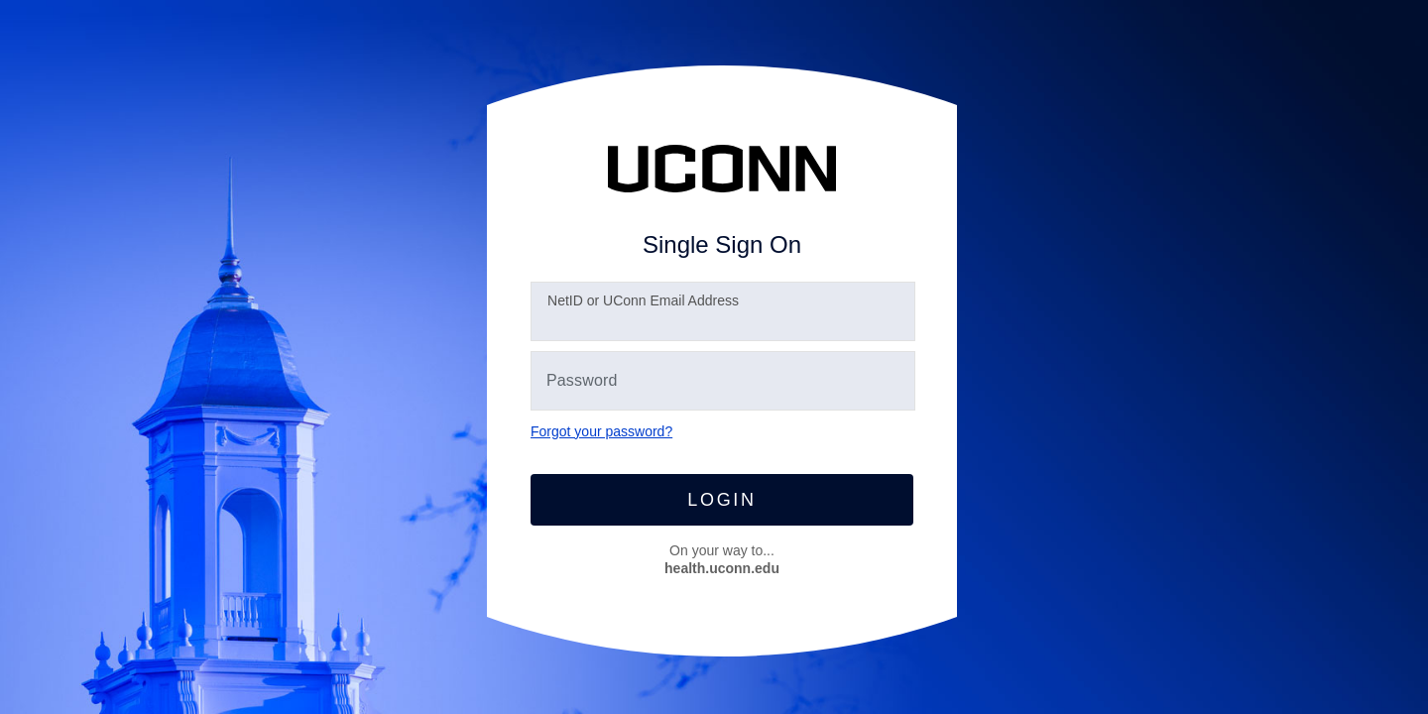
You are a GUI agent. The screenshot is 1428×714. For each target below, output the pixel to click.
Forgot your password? (601, 431)
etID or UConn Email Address (643, 300)
